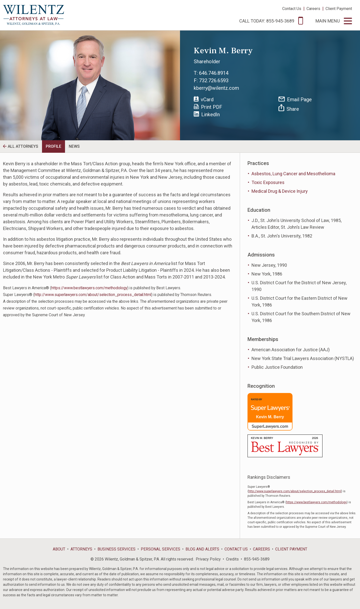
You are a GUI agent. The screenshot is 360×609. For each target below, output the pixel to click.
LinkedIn (207, 114)
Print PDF (208, 107)
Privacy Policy (208, 559)
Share (288, 108)
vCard (204, 99)
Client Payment (339, 8)
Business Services (117, 549)
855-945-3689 (257, 559)
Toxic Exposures (268, 182)
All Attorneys (23, 146)
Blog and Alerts (202, 549)
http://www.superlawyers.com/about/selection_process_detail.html (92, 294)
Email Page (295, 99)
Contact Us (291, 8)
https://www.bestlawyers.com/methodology (89, 288)
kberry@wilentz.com (216, 88)
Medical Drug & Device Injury (280, 191)
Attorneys (81, 549)
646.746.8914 (213, 73)
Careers (313, 8)
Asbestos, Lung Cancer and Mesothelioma (293, 173)
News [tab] (74, 146)
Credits (232, 559)
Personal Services (160, 549)
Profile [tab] (53, 146)
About (59, 549)
